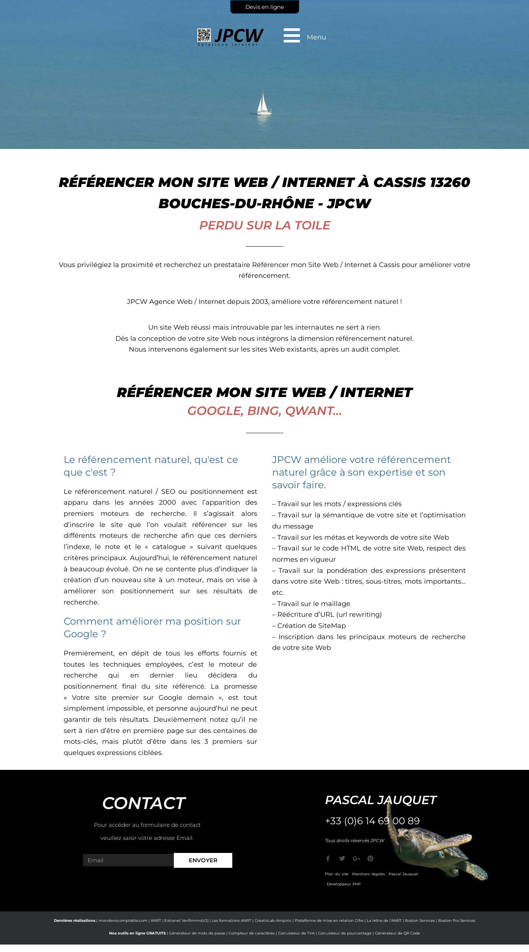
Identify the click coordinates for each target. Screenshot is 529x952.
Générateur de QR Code (397, 933)
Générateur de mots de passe (197, 933)
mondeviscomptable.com (123, 920)
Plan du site (336, 874)
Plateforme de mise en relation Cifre (329, 920)
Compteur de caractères (252, 933)
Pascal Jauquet (403, 874)
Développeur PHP (344, 884)
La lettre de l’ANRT (384, 920)
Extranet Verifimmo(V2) (186, 920)
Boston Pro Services (456, 920)
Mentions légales (368, 874)
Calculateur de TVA (296, 933)
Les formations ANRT (231, 920)
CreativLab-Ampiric (273, 920)
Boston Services (420, 920)
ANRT (156, 920)
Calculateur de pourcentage (345, 933)
